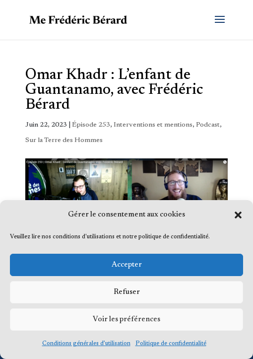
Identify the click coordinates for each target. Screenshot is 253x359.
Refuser (127, 292)
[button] (238, 215)
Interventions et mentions (153, 125)
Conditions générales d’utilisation (86, 344)
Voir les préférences (126, 319)
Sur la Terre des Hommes (64, 140)
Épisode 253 (91, 125)
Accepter (127, 265)
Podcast (208, 125)
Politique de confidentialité (170, 344)
